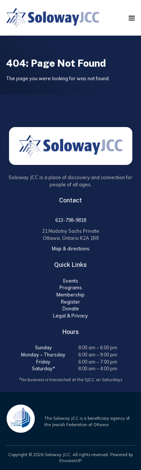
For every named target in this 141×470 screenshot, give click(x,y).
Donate (70, 308)
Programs (70, 287)
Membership (70, 295)
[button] (132, 17)
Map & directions (70, 248)
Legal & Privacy (70, 316)
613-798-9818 (70, 220)
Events (70, 281)
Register (70, 302)
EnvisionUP (70, 460)
